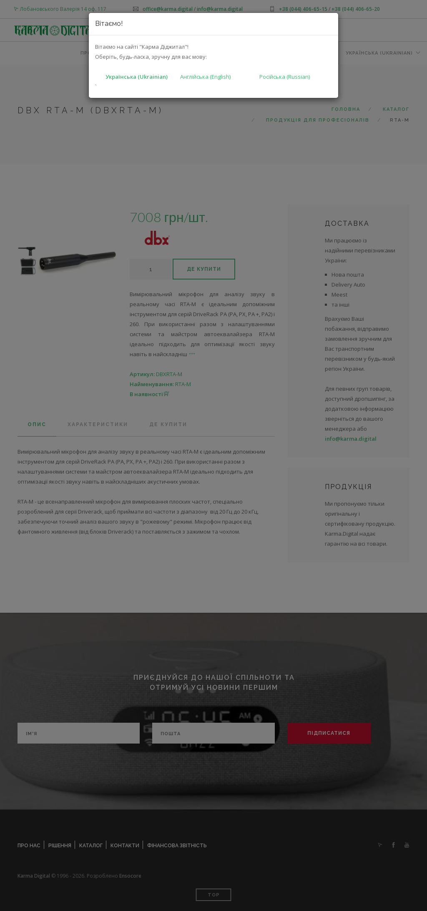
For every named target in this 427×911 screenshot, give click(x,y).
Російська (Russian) (284, 76)
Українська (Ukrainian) (136, 76)
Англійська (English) (205, 76)
